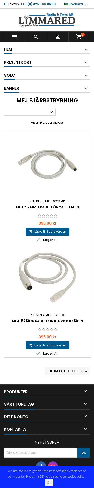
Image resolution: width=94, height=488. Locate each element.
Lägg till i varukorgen (47, 231)
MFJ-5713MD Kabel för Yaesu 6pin (47, 207)
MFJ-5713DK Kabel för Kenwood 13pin (47, 320)
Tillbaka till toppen (68, 371)
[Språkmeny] (76, 4)
